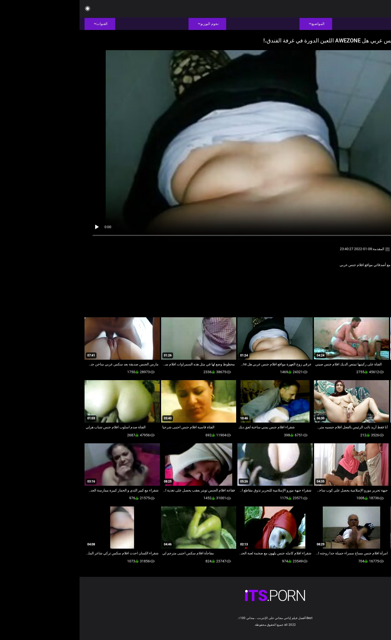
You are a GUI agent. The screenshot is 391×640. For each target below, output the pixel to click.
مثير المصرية (335, 276)
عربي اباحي (355, 276)
